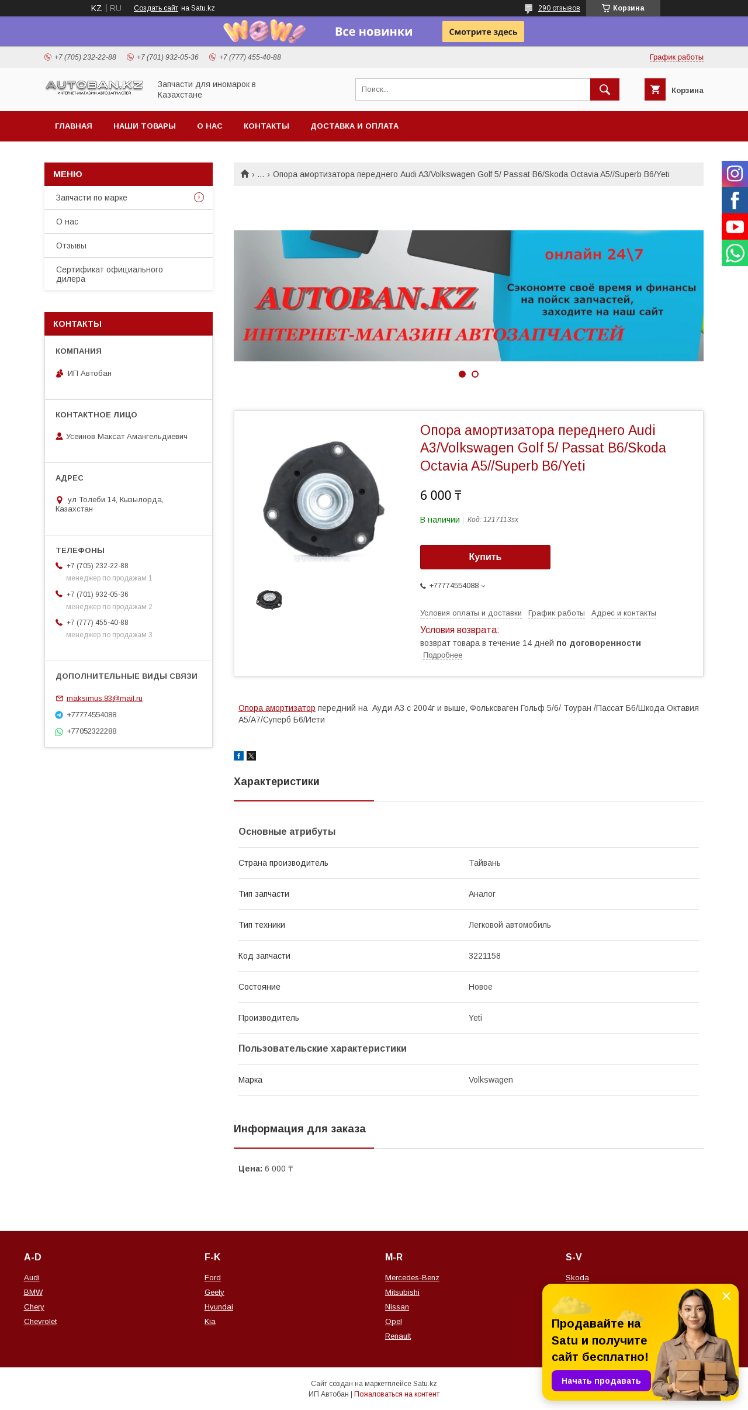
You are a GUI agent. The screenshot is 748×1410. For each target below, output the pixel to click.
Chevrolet (40, 1321)
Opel (393, 1321)
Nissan (397, 1306)
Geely (214, 1292)
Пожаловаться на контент (396, 1394)
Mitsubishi (402, 1292)
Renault (398, 1336)
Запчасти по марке (91, 197)
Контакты (266, 126)
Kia (210, 1321)
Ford (213, 1277)
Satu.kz (425, 1384)
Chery (34, 1306)
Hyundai (219, 1306)
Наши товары (144, 126)
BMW (33, 1292)
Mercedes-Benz (412, 1277)
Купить (485, 557)
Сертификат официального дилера (109, 274)
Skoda (577, 1277)
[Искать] (604, 89)
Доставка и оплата (354, 126)
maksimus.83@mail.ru (105, 698)
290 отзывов (559, 8)
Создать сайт (156, 8)
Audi (32, 1277)
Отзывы (71, 245)
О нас (210, 126)
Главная (73, 126)
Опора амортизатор (277, 708)
